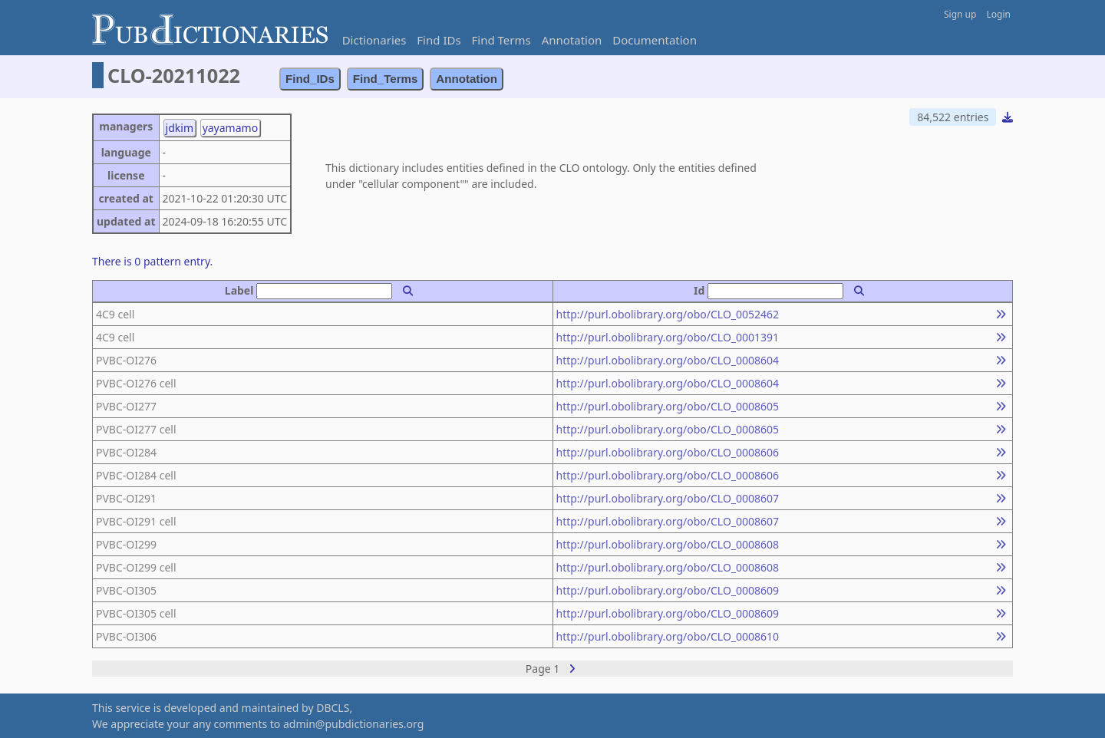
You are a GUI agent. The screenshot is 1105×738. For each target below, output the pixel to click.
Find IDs (438, 40)
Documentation (654, 40)
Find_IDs (310, 78)
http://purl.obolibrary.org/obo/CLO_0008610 (668, 636)
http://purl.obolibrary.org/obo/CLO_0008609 (668, 590)
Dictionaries (374, 40)
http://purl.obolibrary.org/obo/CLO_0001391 (668, 337)
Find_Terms (385, 78)
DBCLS (332, 707)
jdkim (179, 127)
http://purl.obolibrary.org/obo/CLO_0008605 (668, 406)
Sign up (960, 14)
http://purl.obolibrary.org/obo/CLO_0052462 (668, 314)
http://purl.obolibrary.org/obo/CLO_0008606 (668, 452)
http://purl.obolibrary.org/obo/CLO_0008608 (668, 544)
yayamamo (231, 127)
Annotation (572, 40)
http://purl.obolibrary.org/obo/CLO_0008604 (668, 360)
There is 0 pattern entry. (152, 261)
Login (999, 14)
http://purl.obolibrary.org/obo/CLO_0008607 (668, 498)
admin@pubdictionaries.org (353, 724)
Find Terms (501, 40)
